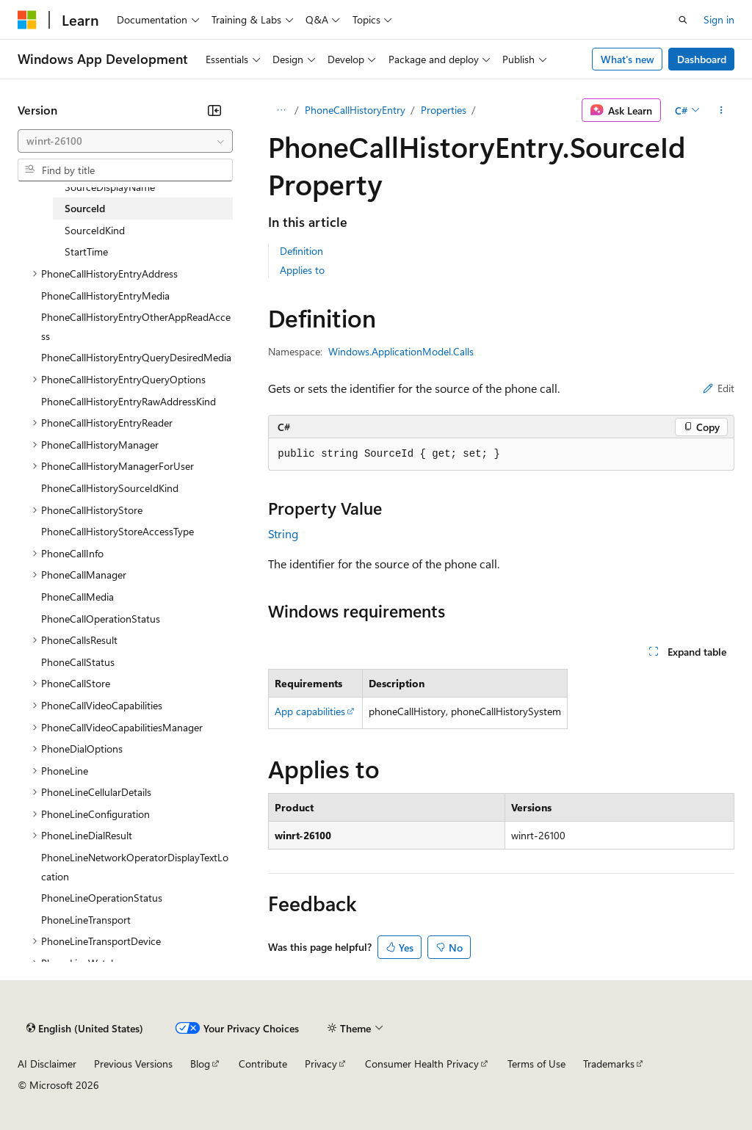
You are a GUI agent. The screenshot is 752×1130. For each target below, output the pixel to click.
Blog (200, 1064)
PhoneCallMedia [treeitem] (77, 597)
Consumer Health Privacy (422, 1064)
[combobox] (125, 141)
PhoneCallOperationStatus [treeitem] (100, 619)
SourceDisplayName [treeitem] (110, 187)
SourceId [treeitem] (85, 208)
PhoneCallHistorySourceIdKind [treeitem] (109, 488)
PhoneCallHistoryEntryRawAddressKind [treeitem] (128, 401)
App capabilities (310, 711)
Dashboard (701, 59)
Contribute (263, 1064)
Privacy (321, 1064)
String (283, 533)
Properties (443, 110)
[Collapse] (214, 110)
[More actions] (721, 110)
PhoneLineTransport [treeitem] (86, 920)
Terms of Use (536, 1064)
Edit (718, 388)
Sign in (719, 19)
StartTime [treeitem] (86, 251)
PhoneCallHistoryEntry (355, 110)
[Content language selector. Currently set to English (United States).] (85, 1028)
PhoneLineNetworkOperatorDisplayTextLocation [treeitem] (134, 866)
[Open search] (683, 20)
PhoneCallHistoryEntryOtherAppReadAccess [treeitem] (136, 326)
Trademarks (608, 1064)
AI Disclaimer (47, 1064)
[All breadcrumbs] (281, 110)
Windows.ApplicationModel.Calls (401, 351)
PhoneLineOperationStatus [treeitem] (101, 898)
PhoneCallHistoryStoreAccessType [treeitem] (117, 531)
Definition (301, 251)
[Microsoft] (27, 19)
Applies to (302, 270)
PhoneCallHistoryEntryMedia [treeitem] (105, 296)
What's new (627, 59)
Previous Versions (133, 1064)
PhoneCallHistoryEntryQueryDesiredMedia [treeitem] (136, 357)
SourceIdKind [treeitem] (95, 230)
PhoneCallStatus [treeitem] (78, 662)
